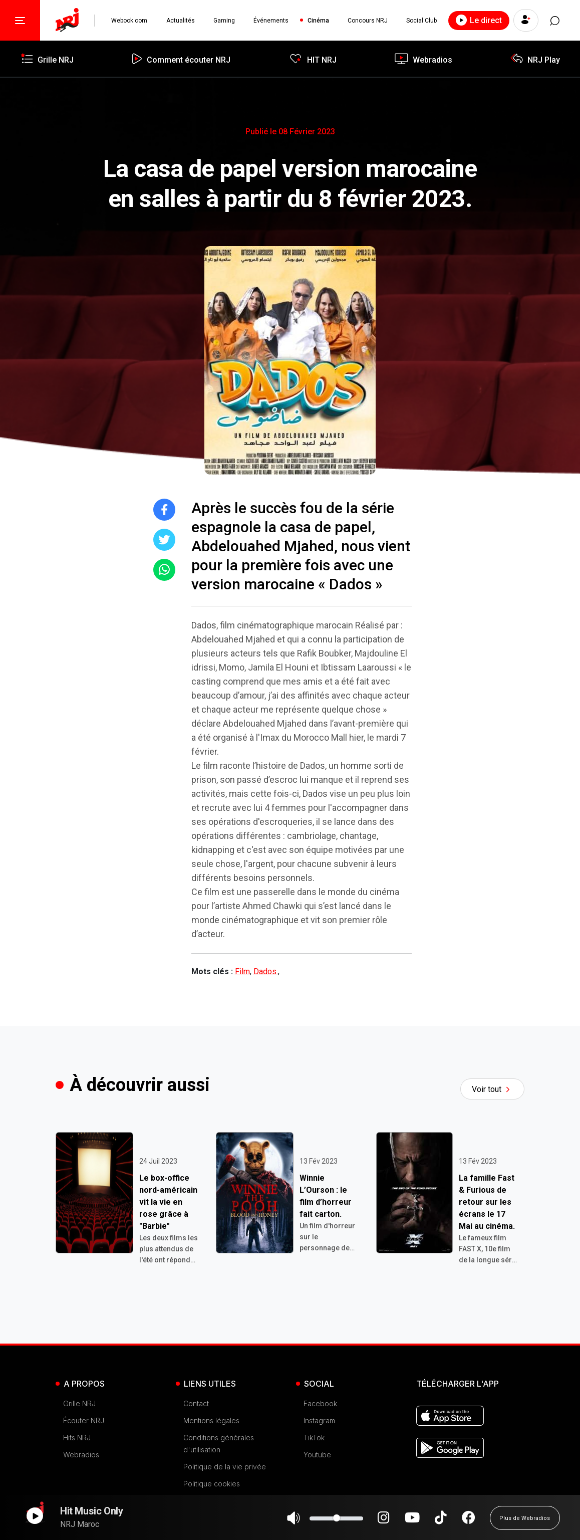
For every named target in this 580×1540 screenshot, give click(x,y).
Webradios (81, 1454)
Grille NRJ (79, 1403)
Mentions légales (211, 1420)
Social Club (421, 20)
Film (242, 971)
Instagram (319, 1420)
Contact (196, 1403)
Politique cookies (211, 1483)
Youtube (317, 1454)
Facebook (320, 1403)
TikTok (314, 1437)
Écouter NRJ (83, 1420)
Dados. (265, 971)
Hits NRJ (77, 1437)
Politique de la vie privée (224, 1466)
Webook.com (129, 20)
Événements (270, 20)
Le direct (478, 20)
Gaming (223, 20)
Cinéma (318, 20)
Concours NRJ (367, 20)
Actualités (180, 20)
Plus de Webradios (524, 1522)
